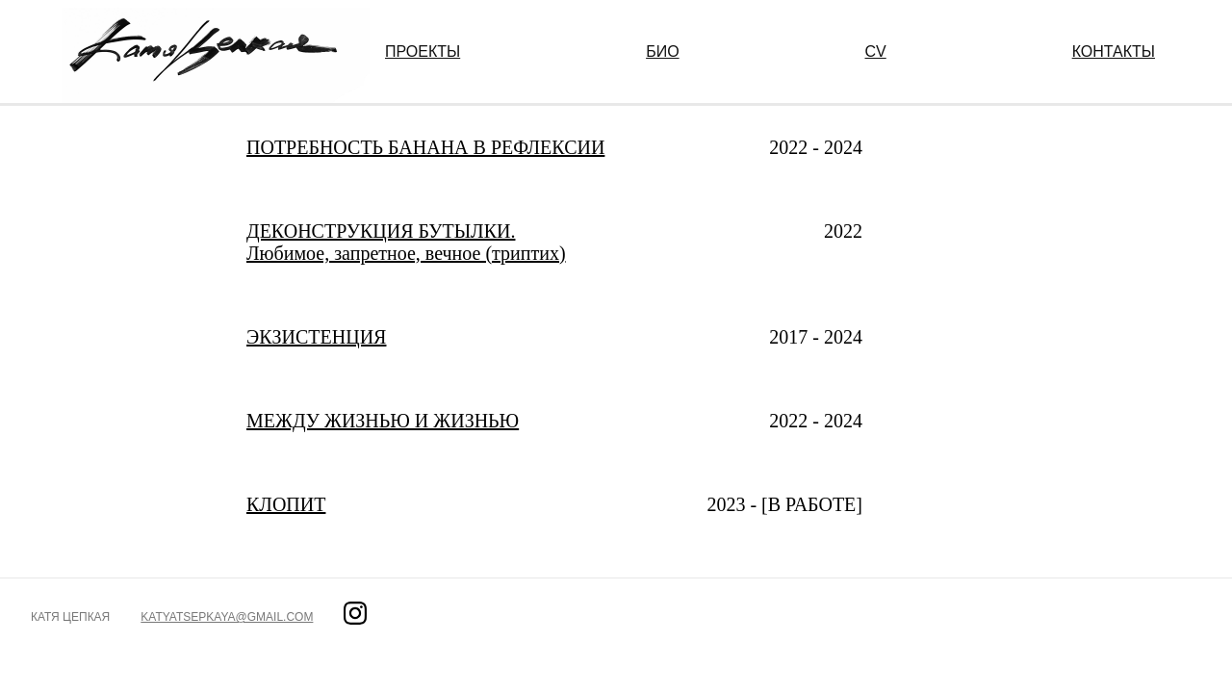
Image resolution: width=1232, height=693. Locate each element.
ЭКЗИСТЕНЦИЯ (316, 336)
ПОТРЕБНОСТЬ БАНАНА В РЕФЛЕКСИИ (425, 147)
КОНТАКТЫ (1113, 51)
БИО (662, 51)
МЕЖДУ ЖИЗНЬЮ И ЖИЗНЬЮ (382, 420)
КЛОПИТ (285, 504)
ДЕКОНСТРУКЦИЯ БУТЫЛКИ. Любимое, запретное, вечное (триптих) (406, 242)
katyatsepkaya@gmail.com (227, 617)
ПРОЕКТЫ (422, 51)
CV (875, 51)
